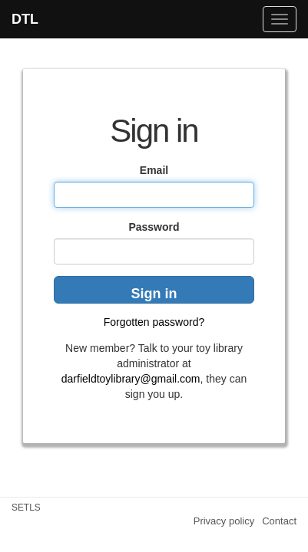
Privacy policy (224, 521)
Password (153, 227)
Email (154, 170)
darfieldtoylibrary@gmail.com (130, 379)
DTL (25, 19)
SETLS (26, 507)
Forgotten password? (154, 322)
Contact (279, 521)
